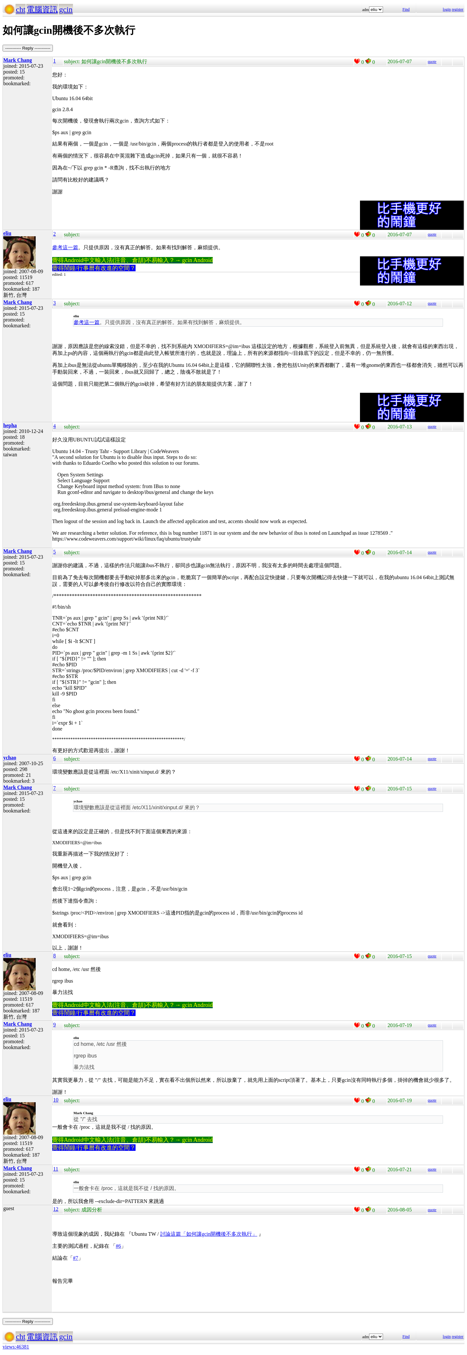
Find (406, 9)
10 (55, 1100)
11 (55, 1169)
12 (55, 1209)
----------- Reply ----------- (27, 48)
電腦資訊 (42, 9)
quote (432, 61)
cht (20, 9)
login (447, 9)
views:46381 (16, 1346)
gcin (65, 9)
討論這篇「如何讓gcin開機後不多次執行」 (208, 1234)
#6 (118, 1246)
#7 (75, 1258)
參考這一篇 (65, 247)
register (457, 9)
